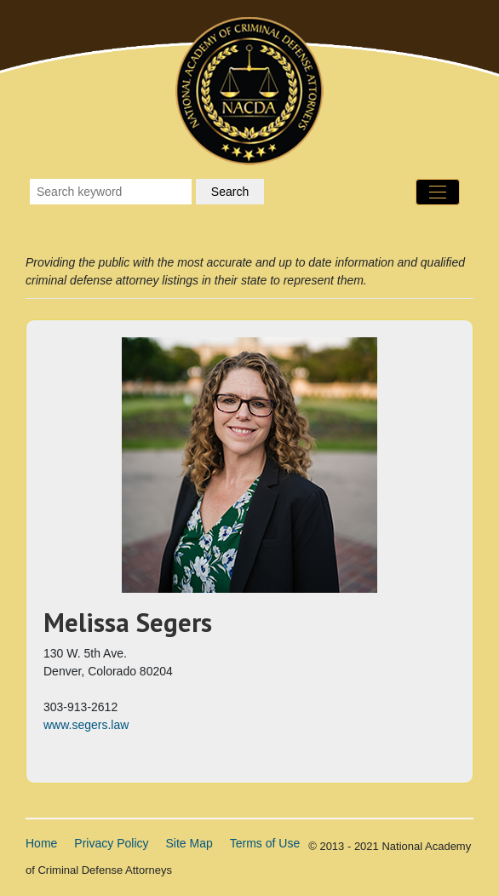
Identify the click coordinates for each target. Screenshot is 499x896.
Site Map (189, 843)
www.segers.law (86, 725)
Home (41, 843)
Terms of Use (265, 843)
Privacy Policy (111, 843)
